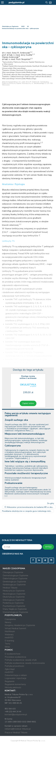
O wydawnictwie (12, 653)
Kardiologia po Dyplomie (14, 584)
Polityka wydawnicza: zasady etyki (21, 660)
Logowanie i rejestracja (15, 678)
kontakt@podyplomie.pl (16, 714)
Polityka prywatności (14, 666)
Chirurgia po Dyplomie (13, 572)
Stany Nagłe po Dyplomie (15, 609)
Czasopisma (10, 619)
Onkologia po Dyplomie (13, 600)
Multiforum (10, 631)
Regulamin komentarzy (15, 684)
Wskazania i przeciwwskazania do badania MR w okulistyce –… (30, 507)
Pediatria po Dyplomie (13, 603)
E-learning (9, 640)
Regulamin (9, 681)
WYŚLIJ (48, 547)
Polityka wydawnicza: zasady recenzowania (25, 663)
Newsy (8, 622)
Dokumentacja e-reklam (16, 675)
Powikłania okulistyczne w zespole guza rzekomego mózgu (28, 511)
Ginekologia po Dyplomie (14, 581)
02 (28, 26)
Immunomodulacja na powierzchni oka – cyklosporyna (20, 28)
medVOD (9, 637)
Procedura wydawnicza (15, 657)
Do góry (50, 503)
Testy (7, 643)
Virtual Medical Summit (15, 628)
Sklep (7, 646)
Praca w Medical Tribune (16, 732)
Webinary (9, 634)
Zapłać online (28, 403)
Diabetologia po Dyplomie (15, 578)
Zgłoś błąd (9, 669)
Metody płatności (13, 687)
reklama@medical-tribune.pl (18, 729)
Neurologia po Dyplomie (14, 593)
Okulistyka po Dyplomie (10, 26)
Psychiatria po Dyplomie (14, 606)
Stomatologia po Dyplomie (15, 612)
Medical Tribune (10, 587)
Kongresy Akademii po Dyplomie (20, 625)
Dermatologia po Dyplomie (15, 575)
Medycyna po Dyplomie (14, 590)
